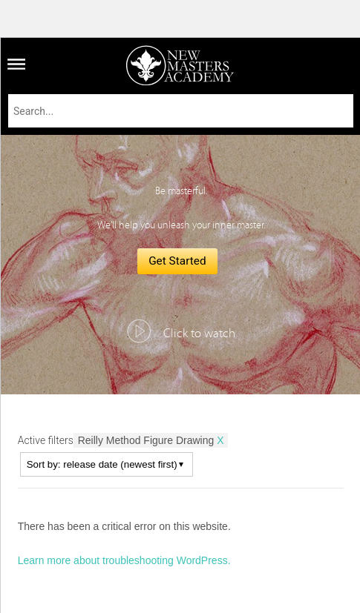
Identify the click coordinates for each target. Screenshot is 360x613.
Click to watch (199, 333)
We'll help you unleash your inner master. (181, 225)
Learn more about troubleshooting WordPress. (124, 560)
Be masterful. (181, 191)
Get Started (177, 261)
